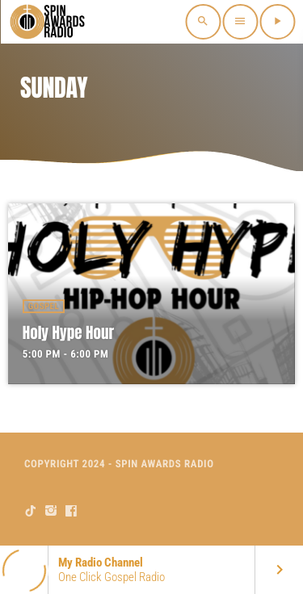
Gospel (43, 306)
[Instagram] (51, 511)
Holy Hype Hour (68, 333)
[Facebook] (71, 511)
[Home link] (48, 21)
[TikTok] (31, 511)
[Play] (277, 22)
